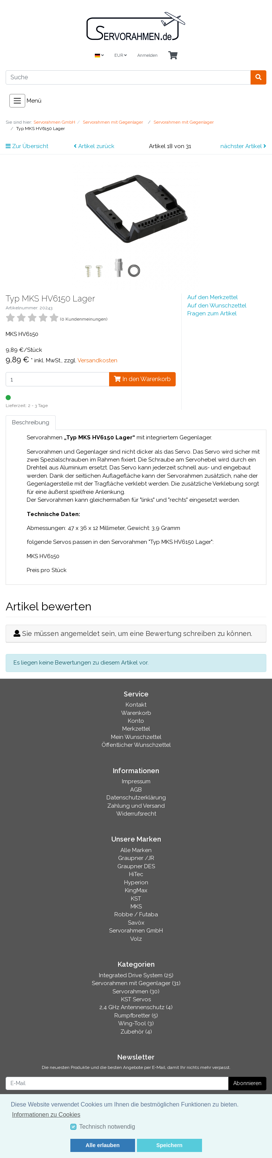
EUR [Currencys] (120, 55)
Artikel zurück (94, 146)
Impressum (136, 781)
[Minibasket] (173, 56)
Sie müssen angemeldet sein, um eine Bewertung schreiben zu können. (137, 633)
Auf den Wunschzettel (216, 305)
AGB (136, 789)
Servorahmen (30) (136, 991)
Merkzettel (136, 728)
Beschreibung (30, 422)
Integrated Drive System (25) (136, 975)
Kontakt (136, 704)
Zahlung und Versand (136, 805)
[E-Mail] (117, 1083)
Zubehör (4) (136, 1031)
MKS (136, 906)
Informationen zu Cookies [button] (46, 1114)
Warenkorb (136, 713)
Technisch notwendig (107, 1126)
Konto (136, 721)
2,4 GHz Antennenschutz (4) (136, 1007)
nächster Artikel (243, 146)
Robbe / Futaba (136, 914)
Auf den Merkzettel (212, 297)
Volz (136, 938)
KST (136, 898)
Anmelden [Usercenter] (147, 55)
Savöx (136, 922)
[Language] (99, 55)
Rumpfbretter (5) (136, 1015)
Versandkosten (97, 360)
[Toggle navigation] (17, 100)
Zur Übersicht (27, 146)
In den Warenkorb (142, 379)
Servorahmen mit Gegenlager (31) (136, 983)
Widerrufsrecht (136, 813)
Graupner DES (136, 866)
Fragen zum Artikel (212, 313)
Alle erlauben (103, 1145)
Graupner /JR (136, 858)
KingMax (136, 890)
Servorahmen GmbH (136, 930)
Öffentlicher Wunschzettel (136, 745)
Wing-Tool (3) (136, 1023)
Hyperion (136, 882)
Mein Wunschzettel (136, 737)
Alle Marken (136, 850)
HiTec (136, 874)
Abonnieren (247, 1083)
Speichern (169, 1145)
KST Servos (136, 999)
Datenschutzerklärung (136, 797)
